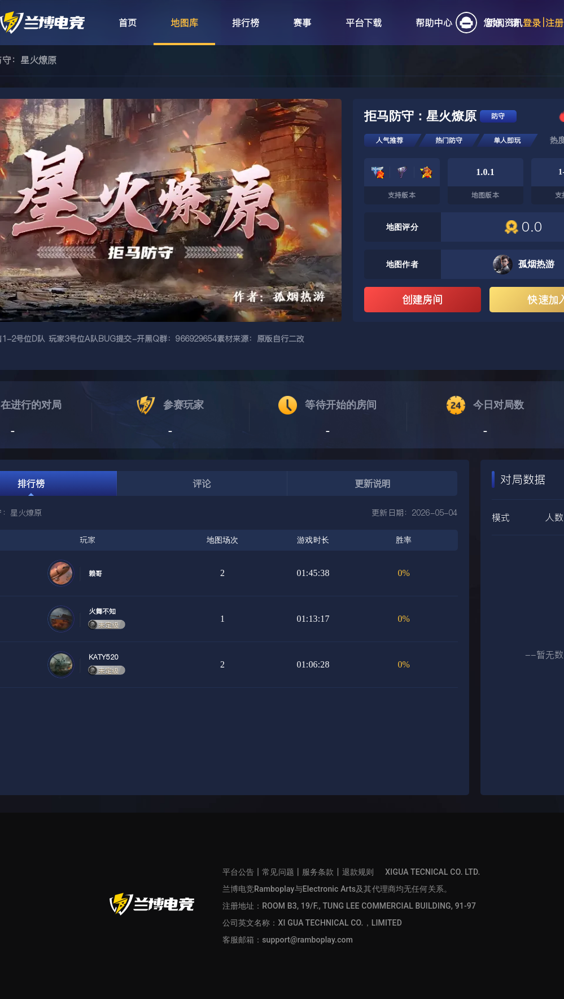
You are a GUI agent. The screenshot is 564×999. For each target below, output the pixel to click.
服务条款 (318, 871)
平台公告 (238, 871)
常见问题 (278, 871)
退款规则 (358, 871)
